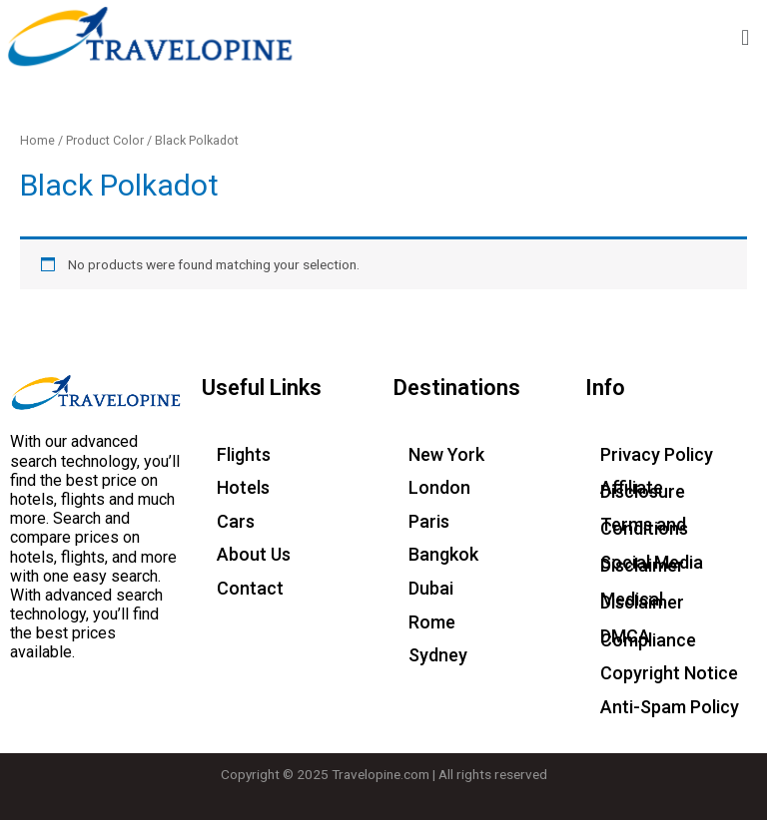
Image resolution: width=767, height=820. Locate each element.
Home (37, 140)
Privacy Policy (656, 454)
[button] (745, 37)
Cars (236, 521)
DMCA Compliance (648, 637)
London (439, 487)
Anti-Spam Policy (669, 706)
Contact (250, 588)
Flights (244, 454)
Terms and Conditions (644, 526)
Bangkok (443, 554)
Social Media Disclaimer (651, 564)
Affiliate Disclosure (642, 489)
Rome (431, 622)
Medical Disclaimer (642, 601)
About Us (254, 554)
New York (446, 454)
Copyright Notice (669, 672)
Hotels (243, 487)
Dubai (430, 588)
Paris (428, 521)
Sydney (437, 654)
